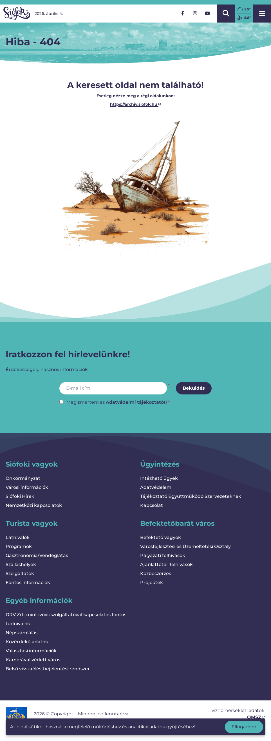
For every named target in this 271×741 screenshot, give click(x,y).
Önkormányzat (23, 478)
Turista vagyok (32, 523)
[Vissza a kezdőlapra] (16, 13)
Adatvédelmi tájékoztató (135, 402)
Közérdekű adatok (27, 641)
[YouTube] (207, 13)
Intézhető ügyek (159, 478)
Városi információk (27, 487)
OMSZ (256, 717)
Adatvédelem (155, 487)
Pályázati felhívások (162, 555)
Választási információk (31, 650)
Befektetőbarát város (177, 523)
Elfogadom (244, 726)
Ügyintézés (160, 464)
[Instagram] (195, 13)
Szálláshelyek (21, 564)
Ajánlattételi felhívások (166, 564)
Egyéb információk (39, 600)
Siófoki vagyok (32, 464)
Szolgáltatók (20, 573)
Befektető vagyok (160, 537)
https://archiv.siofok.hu (135, 104)
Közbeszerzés (155, 573)
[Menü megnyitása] (262, 14)
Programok (19, 546)
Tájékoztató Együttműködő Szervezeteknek (190, 496)
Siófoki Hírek (20, 496)
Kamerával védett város (33, 659)
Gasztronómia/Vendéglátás (37, 555)
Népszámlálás (21, 632)
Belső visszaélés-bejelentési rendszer (48, 668)
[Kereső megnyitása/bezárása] (226, 14)
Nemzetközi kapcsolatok (34, 505)
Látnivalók (18, 537)
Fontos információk (28, 582)
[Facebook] (182, 13)
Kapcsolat (151, 505)
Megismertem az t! (116, 402)
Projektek (151, 582)
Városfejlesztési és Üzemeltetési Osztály (185, 546)
